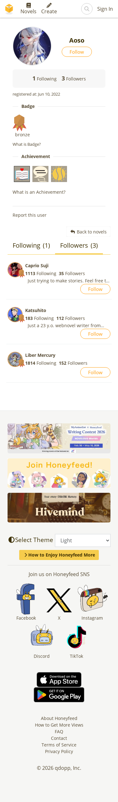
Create (49, 9)
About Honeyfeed (59, 718)
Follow (77, 52)
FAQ (59, 731)
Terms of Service (59, 745)
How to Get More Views (59, 725)
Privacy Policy (59, 751)
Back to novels (88, 232)
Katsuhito (35, 310)
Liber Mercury (40, 355)
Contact (59, 738)
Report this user (30, 215)
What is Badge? (27, 144)
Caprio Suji (36, 265)
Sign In (105, 8)
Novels (28, 9)
